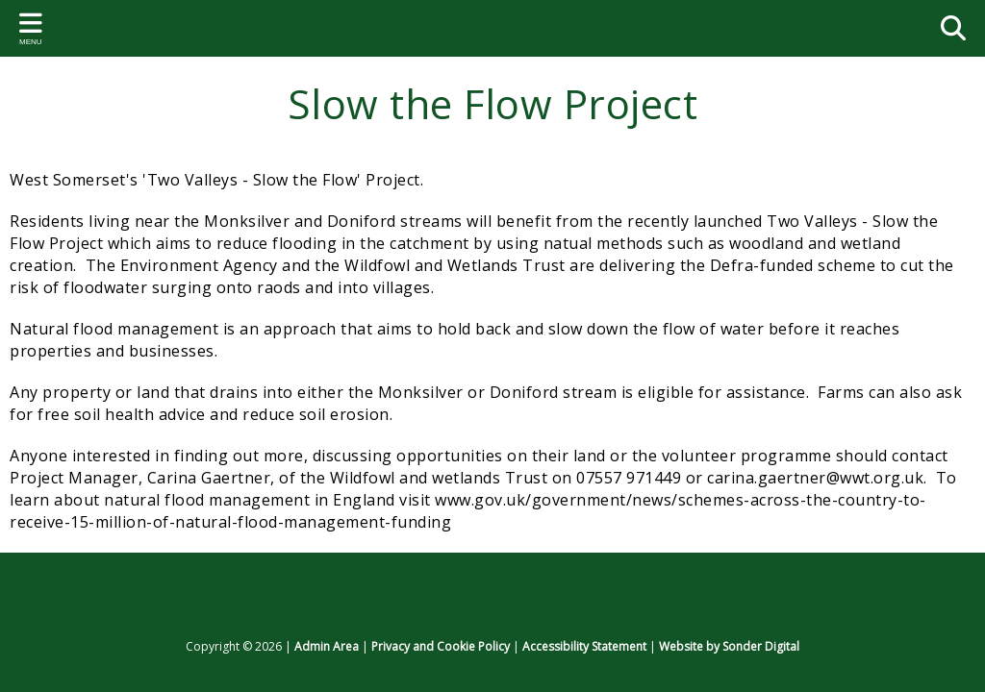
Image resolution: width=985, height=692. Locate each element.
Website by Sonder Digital (729, 646)
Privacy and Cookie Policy (440, 646)
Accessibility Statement (584, 646)
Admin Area (326, 646)
